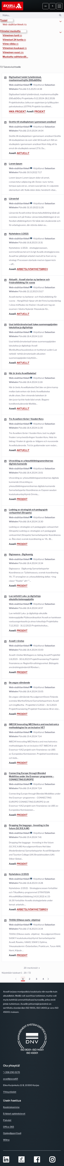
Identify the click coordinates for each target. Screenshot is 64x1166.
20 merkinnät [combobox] (33, 967)
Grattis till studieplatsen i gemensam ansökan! (32, 121)
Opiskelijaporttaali (12, 1133)
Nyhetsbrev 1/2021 (19, 233)
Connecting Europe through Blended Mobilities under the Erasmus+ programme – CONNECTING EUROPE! (31, 776)
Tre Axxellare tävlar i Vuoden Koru (26, 419)
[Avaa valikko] (59, 6)
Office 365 (8, 1126)
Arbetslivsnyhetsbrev (32, 269)
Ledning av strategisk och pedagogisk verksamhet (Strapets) (28, 511)
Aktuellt (23, 153)
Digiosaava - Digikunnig (21, 554)
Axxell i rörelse (16, 641)
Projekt (39, 111)
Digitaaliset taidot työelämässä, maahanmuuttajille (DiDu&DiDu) (25, 78)
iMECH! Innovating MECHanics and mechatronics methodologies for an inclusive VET (34, 726)
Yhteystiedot (9, 1091)
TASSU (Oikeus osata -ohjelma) (24, 920)
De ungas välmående (19, 682)
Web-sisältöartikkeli (15, 24)
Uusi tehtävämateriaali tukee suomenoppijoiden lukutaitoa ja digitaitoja (33, 326)
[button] (6, 20)
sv (46, 6)
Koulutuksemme (11, 1107)
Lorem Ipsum (15, 163)
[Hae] (28, 15)
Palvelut (7, 1120)
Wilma (6, 1139)
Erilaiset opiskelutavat (14, 1113)
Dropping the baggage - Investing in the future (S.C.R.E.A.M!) (29, 827)
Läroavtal (14, 198)
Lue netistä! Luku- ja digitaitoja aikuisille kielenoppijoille (25, 597)
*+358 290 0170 (11, 1072)
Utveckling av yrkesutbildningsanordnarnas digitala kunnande (31, 462)
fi (52, 6)
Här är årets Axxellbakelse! (22, 373)
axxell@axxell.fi (10, 1078)
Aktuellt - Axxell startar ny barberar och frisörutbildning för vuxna (29, 281)
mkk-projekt (17, 111)
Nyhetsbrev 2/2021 (19, 874)
